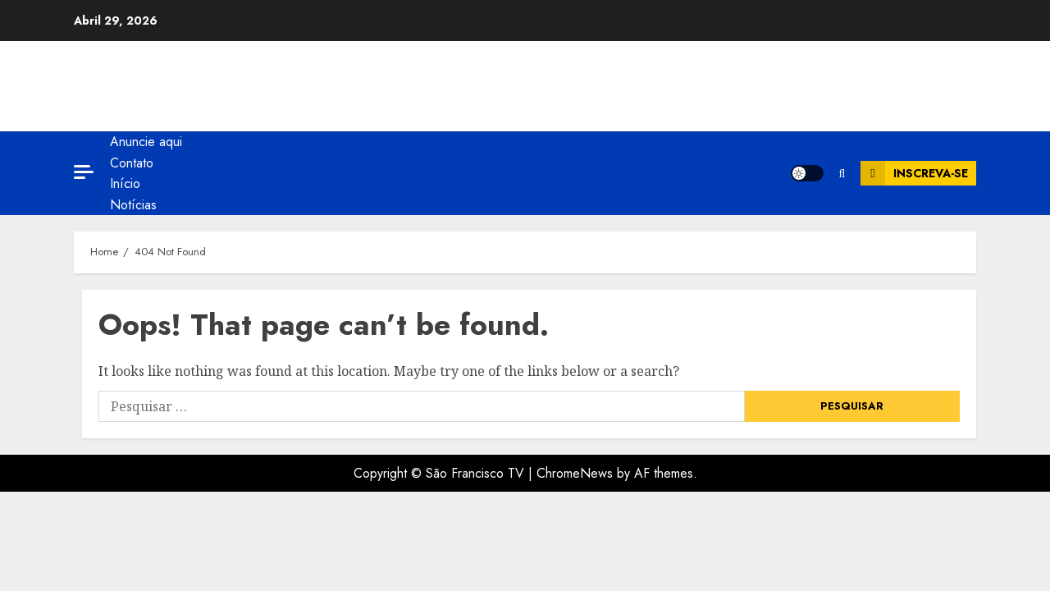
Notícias (133, 204)
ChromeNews (574, 473)
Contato (131, 162)
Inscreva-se (914, 173)
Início (125, 183)
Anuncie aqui (146, 141)
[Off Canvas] (84, 172)
